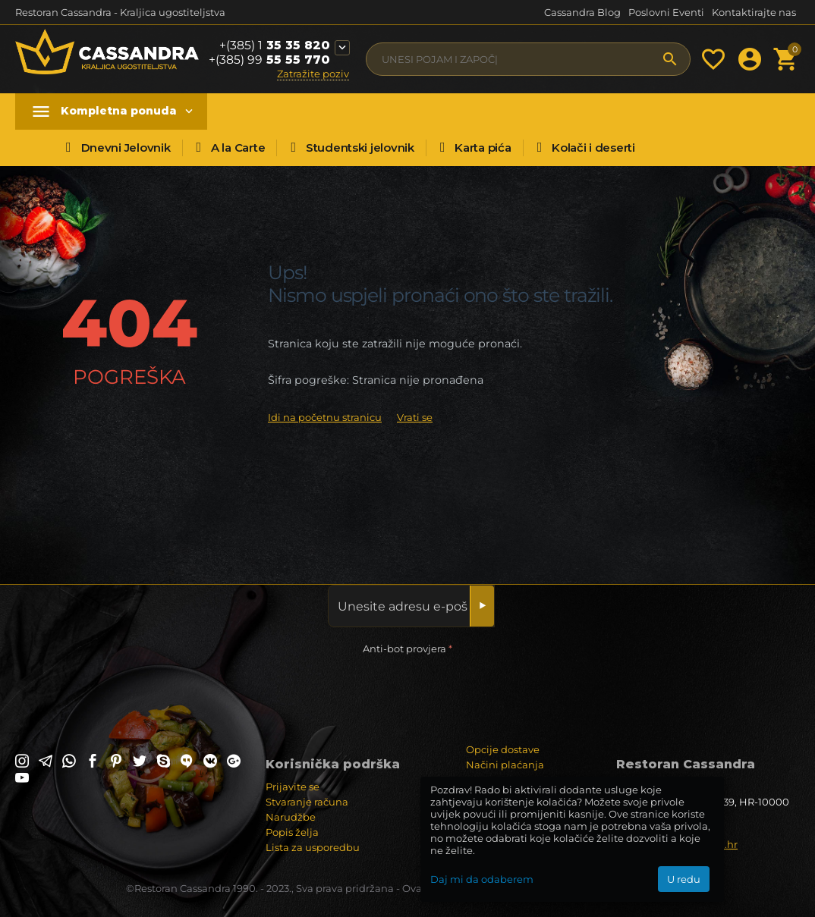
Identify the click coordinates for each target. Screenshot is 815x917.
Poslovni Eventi (666, 12)
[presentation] (130, 688)
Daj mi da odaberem (481, 879)
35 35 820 (274, 45)
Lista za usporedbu (313, 847)
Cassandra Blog (582, 12)
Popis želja (292, 832)
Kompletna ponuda (119, 111)
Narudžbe (291, 817)
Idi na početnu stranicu (325, 417)
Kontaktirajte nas (754, 12)
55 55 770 (269, 60)
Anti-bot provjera (404, 648)
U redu (683, 879)
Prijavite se (292, 786)
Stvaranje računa (307, 802)
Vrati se (415, 417)
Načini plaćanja (505, 764)
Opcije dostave (503, 749)
